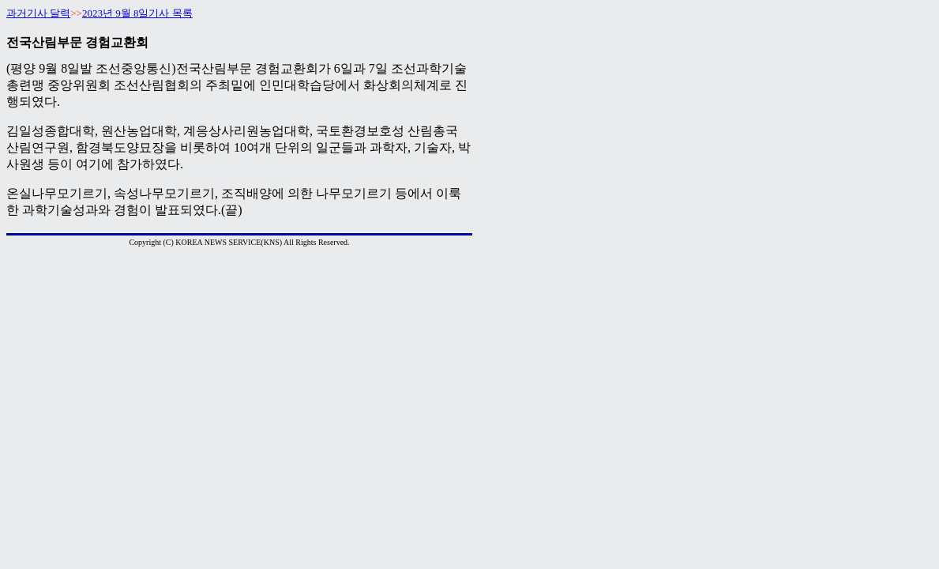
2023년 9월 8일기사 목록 (137, 13)
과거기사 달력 (38, 13)
